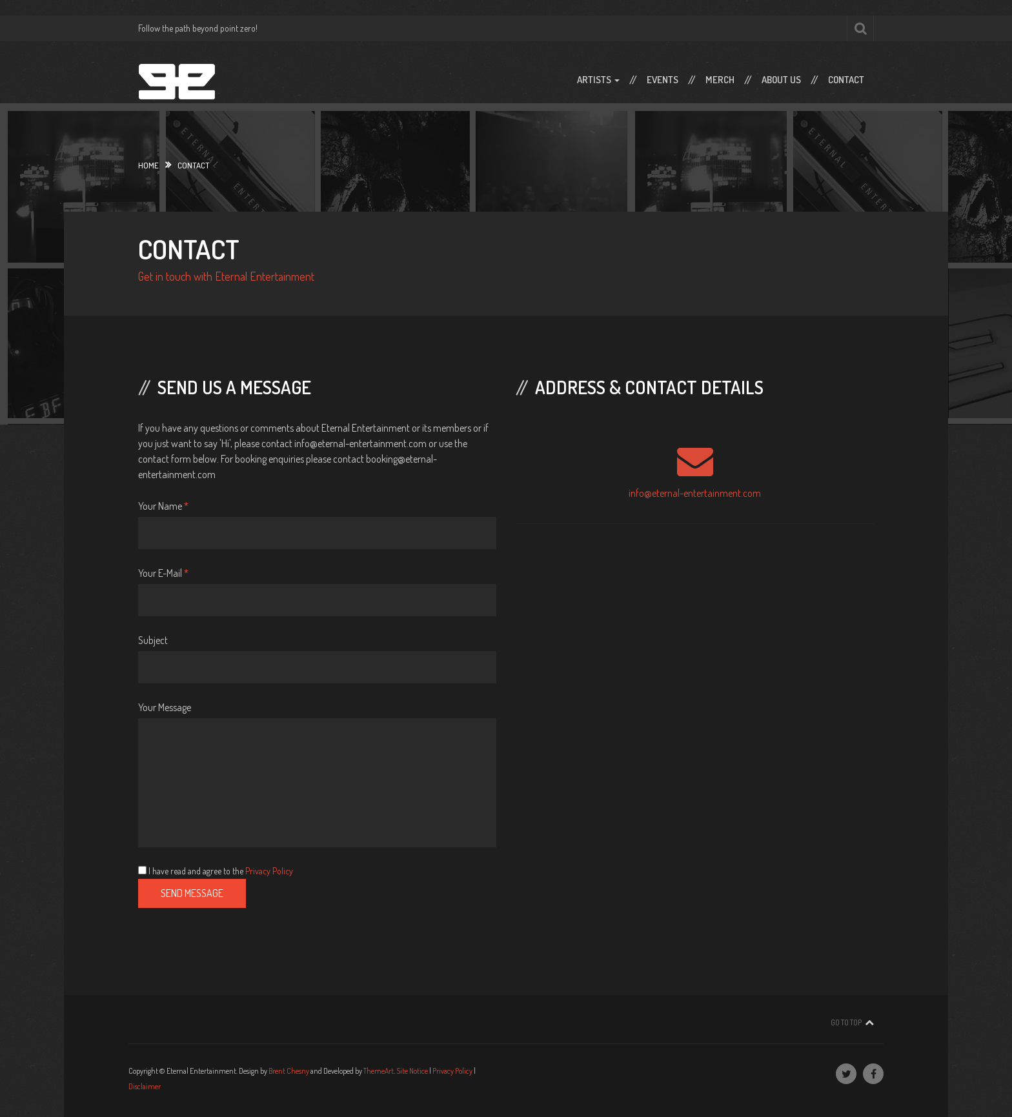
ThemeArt (378, 1071)
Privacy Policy (269, 870)
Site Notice (412, 1071)
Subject (153, 640)
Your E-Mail (163, 573)
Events (662, 80)
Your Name (163, 505)
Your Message (164, 707)
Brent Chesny (288, 1071)
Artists (598, 80)
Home (148, 165)
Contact (846, 80)
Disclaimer (144, 1086)
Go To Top (846, 1022)
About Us (781, 80)
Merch (719, 80)
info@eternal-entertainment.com (695, 493)
